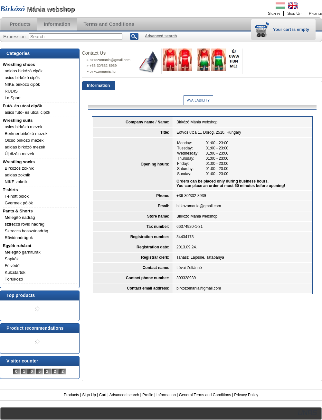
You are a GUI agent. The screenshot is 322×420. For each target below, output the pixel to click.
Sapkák (12, 258)
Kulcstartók (15, 272)
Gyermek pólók (19, 203)
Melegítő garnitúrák (23, 252)
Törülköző (14, 279)
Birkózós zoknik (19, 168)
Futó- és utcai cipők (22, 105)
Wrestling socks (19, 161)
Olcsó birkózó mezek (24, 140)
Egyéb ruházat (17, 245)
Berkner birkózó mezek (26, 133)
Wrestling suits (18, 120)
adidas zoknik (17, 175)
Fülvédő (12, 265)
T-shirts (10, 189)
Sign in (274, 13)
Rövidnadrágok (19, 237)
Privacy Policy (246, 395)
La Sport (13, 97)
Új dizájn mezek (19, 153)
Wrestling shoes (19, 64)
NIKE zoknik (16, 181)
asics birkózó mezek (24, 126)
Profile (147, 395)
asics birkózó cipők (22, 77)
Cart (103, 395)
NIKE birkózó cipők (22, 84)
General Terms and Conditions (205, 395)
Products (71, 395)
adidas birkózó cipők (24, 70)
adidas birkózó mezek (25, 147)
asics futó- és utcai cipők (28, 112)
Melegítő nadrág (20, 217)
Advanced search (124, 395)
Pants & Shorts (18, 211)
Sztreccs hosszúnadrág (26, 230)
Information (166, 395)
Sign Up (89, 395)
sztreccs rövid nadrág (25, 224)
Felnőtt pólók (17, 196)
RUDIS (11, 91)
